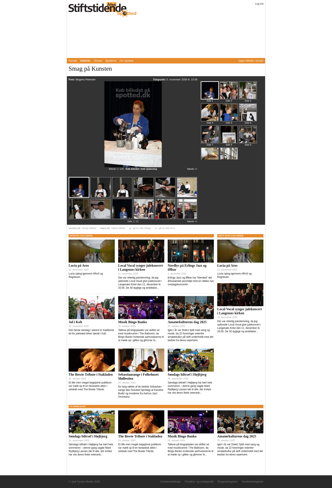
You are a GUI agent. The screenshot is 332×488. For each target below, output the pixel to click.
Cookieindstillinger (170, 481)
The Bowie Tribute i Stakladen (91, 374)
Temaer (98, 60)
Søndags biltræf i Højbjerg (187, 374)
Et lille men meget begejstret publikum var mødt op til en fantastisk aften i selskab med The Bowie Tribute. (90, 386)
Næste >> (192, 169)
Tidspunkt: (159, 79)
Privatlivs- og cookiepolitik (199, 481)
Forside (73, 60)
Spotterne (110, 60)
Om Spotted (126, 60)
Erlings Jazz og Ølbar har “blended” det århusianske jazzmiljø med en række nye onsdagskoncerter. (191, 281)
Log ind (259, 3)
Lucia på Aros (79, 265)
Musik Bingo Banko (132, 322)
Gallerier (85, 60)
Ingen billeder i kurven (251, 60)
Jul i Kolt (75, 322)
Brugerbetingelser (228, 481)
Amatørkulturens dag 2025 (187, 322)
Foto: (72, 79)
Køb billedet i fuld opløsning (141, 169)
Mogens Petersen (85, 79)
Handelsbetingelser (252, 481)
